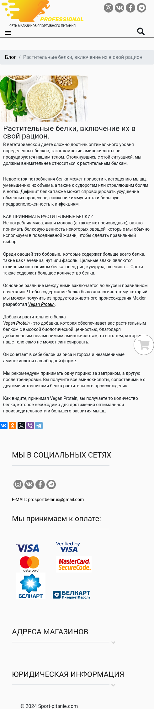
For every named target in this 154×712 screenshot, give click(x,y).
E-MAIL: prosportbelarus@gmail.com (48, 499)
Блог (10, 57)
